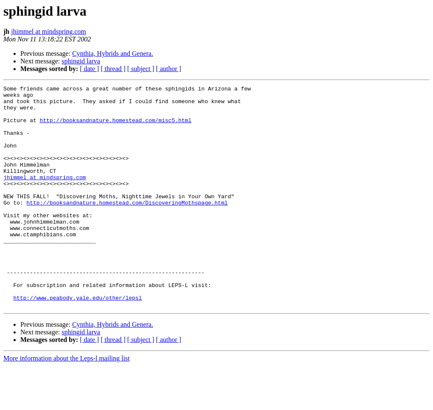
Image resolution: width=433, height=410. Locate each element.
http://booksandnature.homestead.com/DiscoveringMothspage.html (127, 226)
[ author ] (168, 68)
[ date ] (89, 68)
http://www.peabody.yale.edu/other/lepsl (77, 340)
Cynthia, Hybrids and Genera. (112, 53)
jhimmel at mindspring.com (48, 31)
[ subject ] (140, 68)
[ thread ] (113, 68)
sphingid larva (81, 61)
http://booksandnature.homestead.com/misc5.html (116, 127)
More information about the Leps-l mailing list (66, 402)
